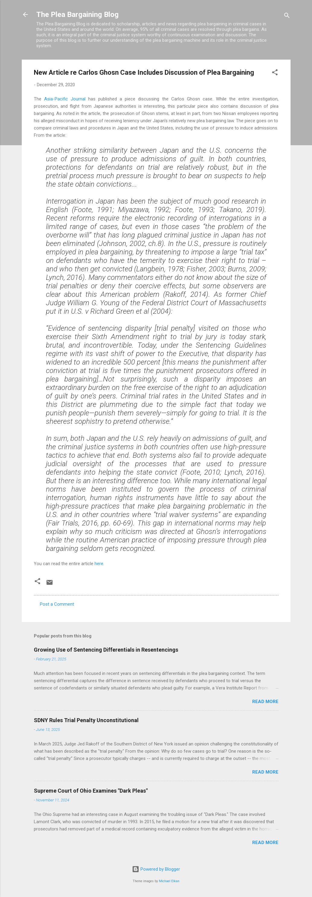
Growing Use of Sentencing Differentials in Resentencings (106, 650)
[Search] (287, 16)
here (99, 563)
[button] (274, 73)
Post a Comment (57, 604)
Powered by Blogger (156, 869)
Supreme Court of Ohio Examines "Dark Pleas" (91, 790)
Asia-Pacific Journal (64, 99)
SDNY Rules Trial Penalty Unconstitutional (86, 720)
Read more (265, 701)
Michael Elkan (169, 881)
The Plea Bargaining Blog (77, 14)
